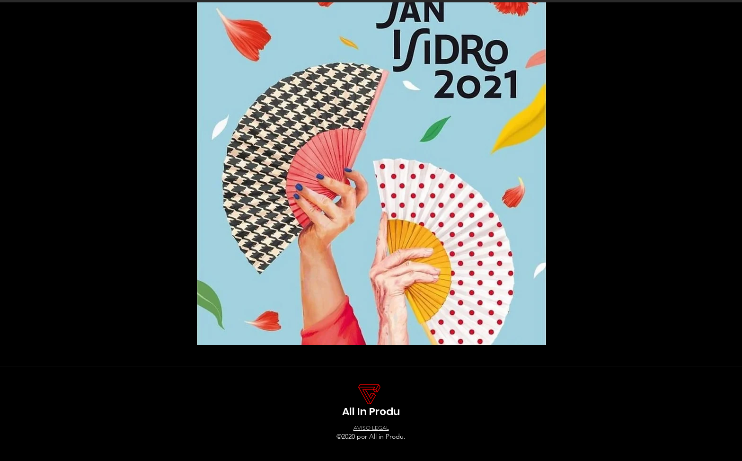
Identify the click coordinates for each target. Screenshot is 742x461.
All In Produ (371, 411)
